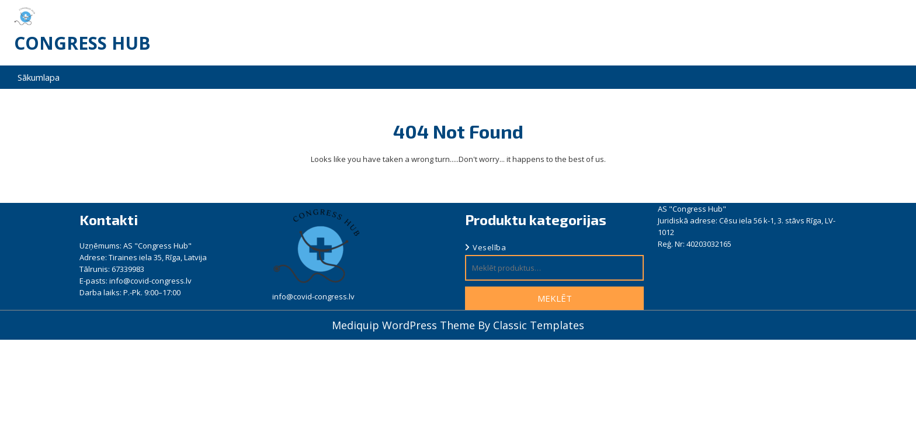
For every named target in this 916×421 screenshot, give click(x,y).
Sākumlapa (39, 77)
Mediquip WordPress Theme (405, 325)
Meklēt (554, 298)
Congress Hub (82, 43)
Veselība (489, 247)
